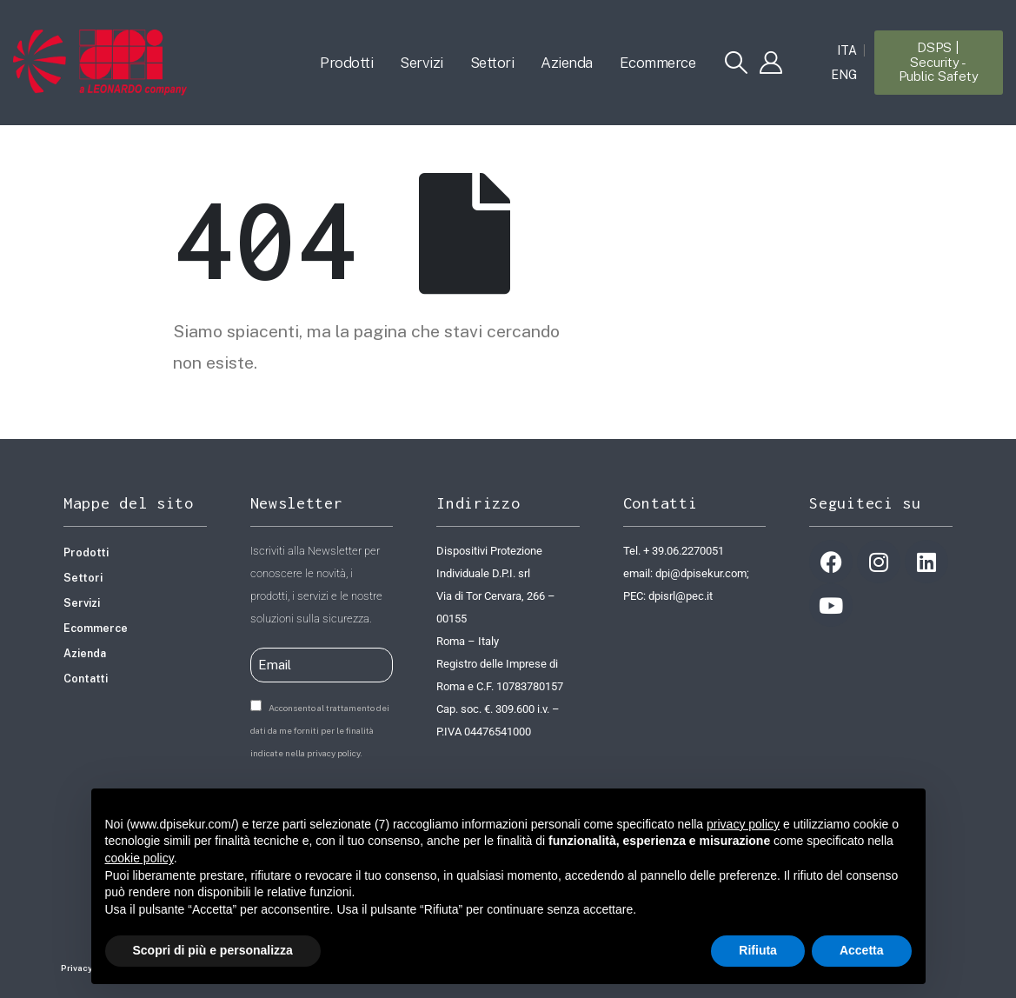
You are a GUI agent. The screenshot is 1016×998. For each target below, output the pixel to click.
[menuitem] (847, 50)
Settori (492, 62)
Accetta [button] (862, 950)
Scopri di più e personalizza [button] (213, 950)
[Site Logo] (100, 63)
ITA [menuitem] (847, 51)
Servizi (421, 62)
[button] (735, 62)
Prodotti (346, 62)
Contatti (85, 678)
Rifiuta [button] (758, 950)
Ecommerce (658, 62)
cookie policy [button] (139, 858)
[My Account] (770, 62)
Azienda (567, 62)
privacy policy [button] (743, 824)
